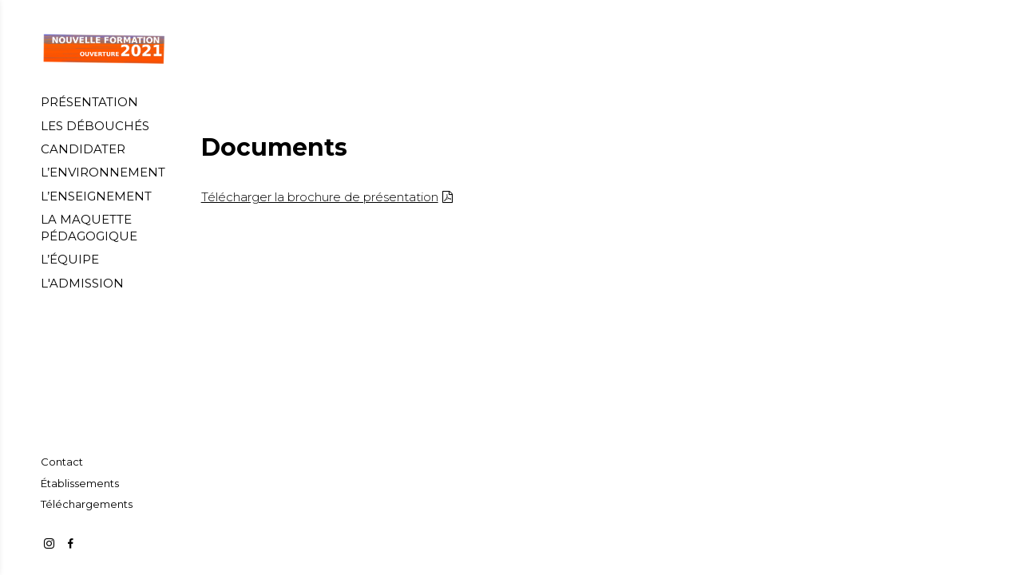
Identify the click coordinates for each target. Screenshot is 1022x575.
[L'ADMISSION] (82, 283)
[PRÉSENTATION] (89, 101)
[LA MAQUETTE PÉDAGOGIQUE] (104, 227)
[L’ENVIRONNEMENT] (103, 172)
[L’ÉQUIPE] (70, 259)
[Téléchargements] (87, 504)
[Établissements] (80, 483)
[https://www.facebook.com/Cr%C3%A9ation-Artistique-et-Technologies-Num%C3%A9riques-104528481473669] (71, 543)
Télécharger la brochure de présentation (319, 196)
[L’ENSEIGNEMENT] (96, 196)
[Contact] (62, 461)
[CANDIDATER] (83, 149)
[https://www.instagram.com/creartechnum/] (49, 543)
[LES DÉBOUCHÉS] (95, 125)
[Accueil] (104, 49)
